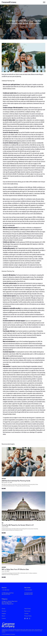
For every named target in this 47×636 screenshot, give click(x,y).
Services (4, 611)
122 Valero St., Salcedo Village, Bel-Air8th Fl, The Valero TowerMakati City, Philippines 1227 (9, 603)
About (3, 616)
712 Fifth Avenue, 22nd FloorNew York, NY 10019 (8, 593)
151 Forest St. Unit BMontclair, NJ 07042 (28, 593)
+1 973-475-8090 (28, 590)
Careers (4, 618)
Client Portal (27, 608)
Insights (4, 613)
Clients (3, 608)
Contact (26, 613)
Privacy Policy (28, 616)
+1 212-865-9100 (5, 590)
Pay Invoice (27, 611)
